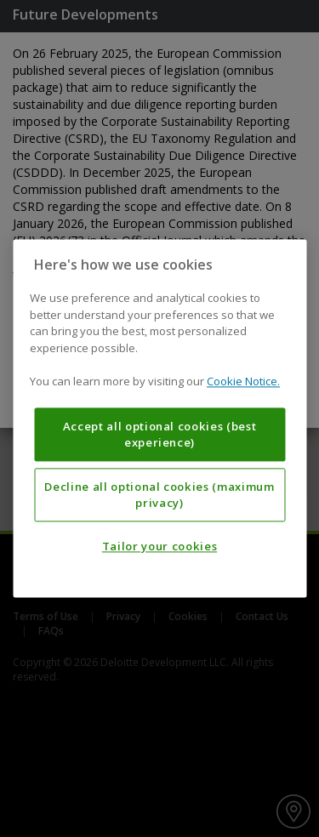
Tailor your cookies (159, 547)
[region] (159, 418)
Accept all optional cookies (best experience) (160, 434)
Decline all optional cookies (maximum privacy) (159, 495)
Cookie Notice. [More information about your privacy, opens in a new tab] (243, 382)
